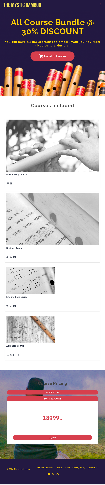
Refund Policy (63, 468)
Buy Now (52, 436)
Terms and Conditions (44, 468)
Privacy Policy (78, 468)
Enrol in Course (52, 56)
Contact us (93, 468)
